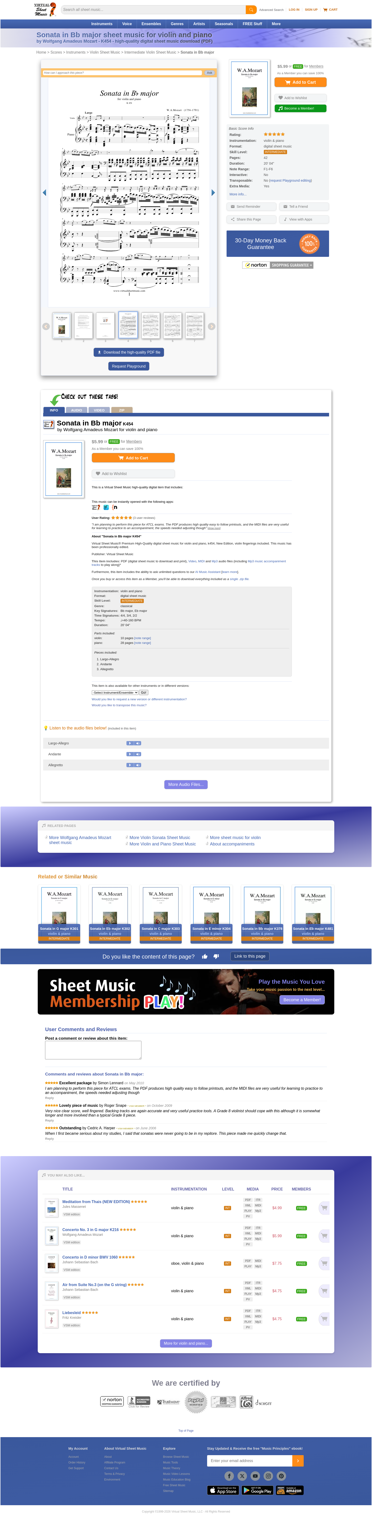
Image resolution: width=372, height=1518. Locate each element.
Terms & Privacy (114, 1474)
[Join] (298, 1461)
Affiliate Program (114, 1462)
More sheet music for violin (235, 837)
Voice (127, 24)
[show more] (214, 528)
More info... (238, 194)
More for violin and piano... (186, 1343)
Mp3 (215, 561)
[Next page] (213, 192)
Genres (177, 24)
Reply (49, 1098)
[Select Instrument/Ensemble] (115, 692)
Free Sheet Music (174, 1485)
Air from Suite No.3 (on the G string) (94, 1285)
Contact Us (111, 1468)
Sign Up (311, 9)
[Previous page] (44, 192)
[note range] (142, 638)
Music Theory (171, 1468)
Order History (76, 1462)
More (276, 24)
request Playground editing (290, 180)
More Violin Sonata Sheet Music (160, 837)
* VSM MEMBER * (136, 1106)
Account (73, 1456)
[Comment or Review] (93, 1050)
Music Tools (170, 1462)
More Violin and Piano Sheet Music (163, 844)
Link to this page (249, 956)
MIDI (201, 561)
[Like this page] (204, 957)
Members (316, 66)
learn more (229, 572)
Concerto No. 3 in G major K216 (90, 1230)
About (108, 1456)
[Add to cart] (323, 1208)
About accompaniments (232, 844)
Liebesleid (71, 1313)
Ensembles (151, 24)
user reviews (144, 518)
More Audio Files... (186, 784)
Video (192, 561)
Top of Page (186, 1430)
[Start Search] (251, 9)
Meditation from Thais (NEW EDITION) (96, 1202)
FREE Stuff (252, 24)
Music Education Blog (176, 1479)
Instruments (101, 24)
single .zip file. (240, 579)
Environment (112, 1479)
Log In (294, 9)
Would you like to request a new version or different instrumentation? (139, 699)
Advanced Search (271, 10)
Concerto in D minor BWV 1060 (90, 1257)
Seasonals (224, 24)
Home (41, 52)
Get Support (76, 1468)
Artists (199, 24)
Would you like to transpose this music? (119, 705)
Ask (209, 72)
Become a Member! (302, 999)
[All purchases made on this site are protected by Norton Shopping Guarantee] (277, 267)
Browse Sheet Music (176, 1456)
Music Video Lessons (176, 1474)
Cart (330, 10)
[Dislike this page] (216, 957)
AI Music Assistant (208, 572)
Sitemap (168, 1491)
